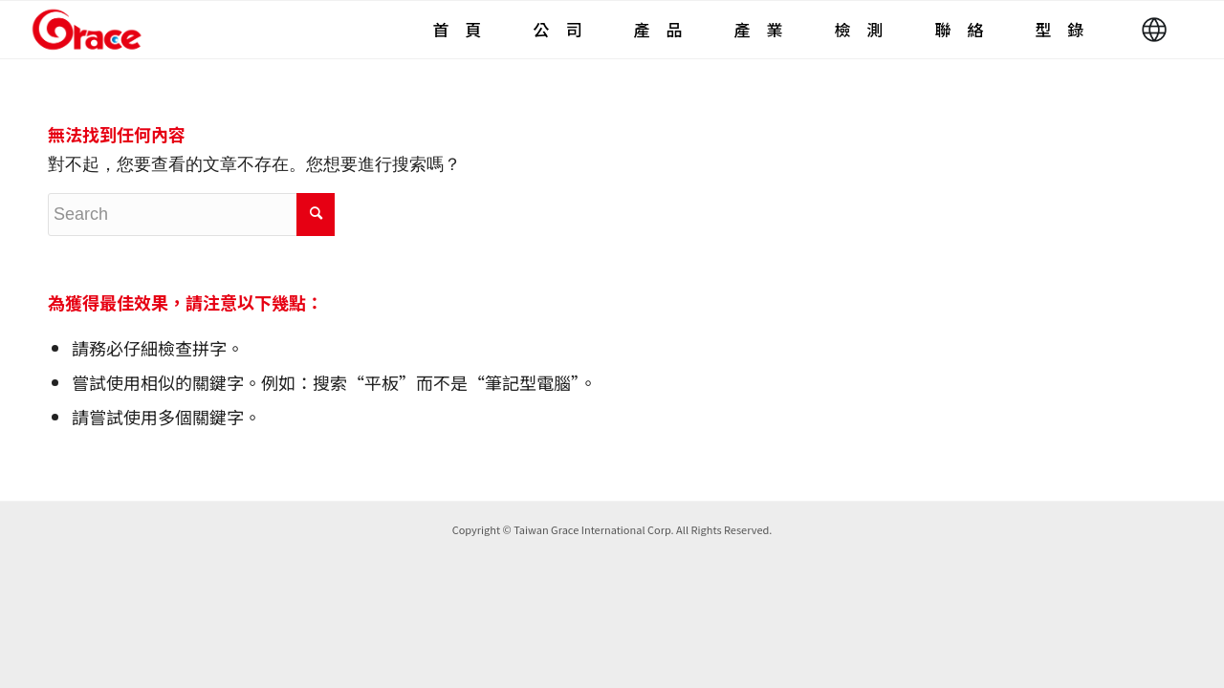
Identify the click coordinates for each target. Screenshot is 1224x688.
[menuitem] (456, 29)
